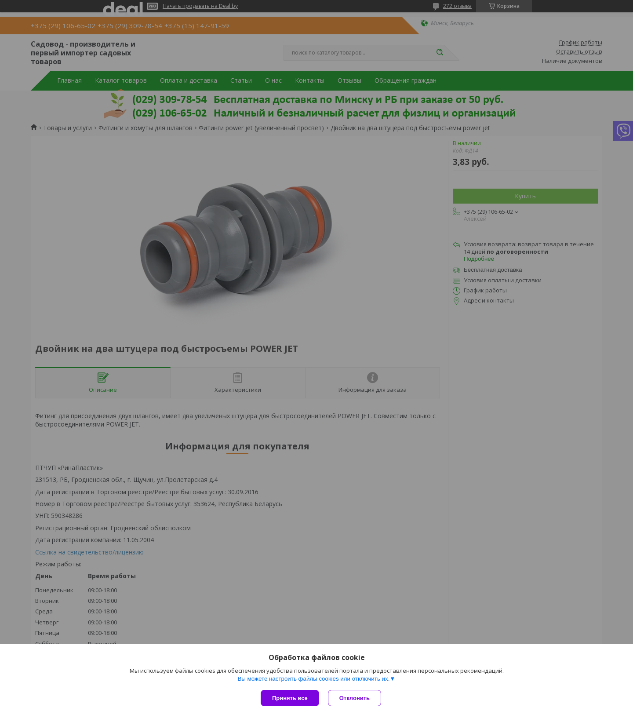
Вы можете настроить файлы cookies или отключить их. (313, 678)
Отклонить (354, 698)
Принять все (290, 698)
